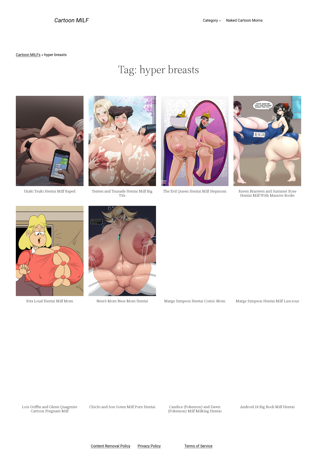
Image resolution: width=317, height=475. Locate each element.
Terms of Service (198, 446)
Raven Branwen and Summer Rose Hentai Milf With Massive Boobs (267, 193)
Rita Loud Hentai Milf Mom (49, 301)
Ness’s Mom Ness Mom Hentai (122, 301)
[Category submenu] (220, 20)
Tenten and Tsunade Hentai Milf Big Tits (122, 193)
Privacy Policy (149, 446)
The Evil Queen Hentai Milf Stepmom (194, 191)
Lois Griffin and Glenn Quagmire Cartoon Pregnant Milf (49, 409)
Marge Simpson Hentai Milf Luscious (267, 301)
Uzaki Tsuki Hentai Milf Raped (49, 191)
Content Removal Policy (110, 446)
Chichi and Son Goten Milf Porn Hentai (122, 407)
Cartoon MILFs (28, 54)
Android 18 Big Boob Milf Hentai (267, 407)
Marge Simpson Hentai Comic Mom (194, 301)
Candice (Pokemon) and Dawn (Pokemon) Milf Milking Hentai (195, 409)
